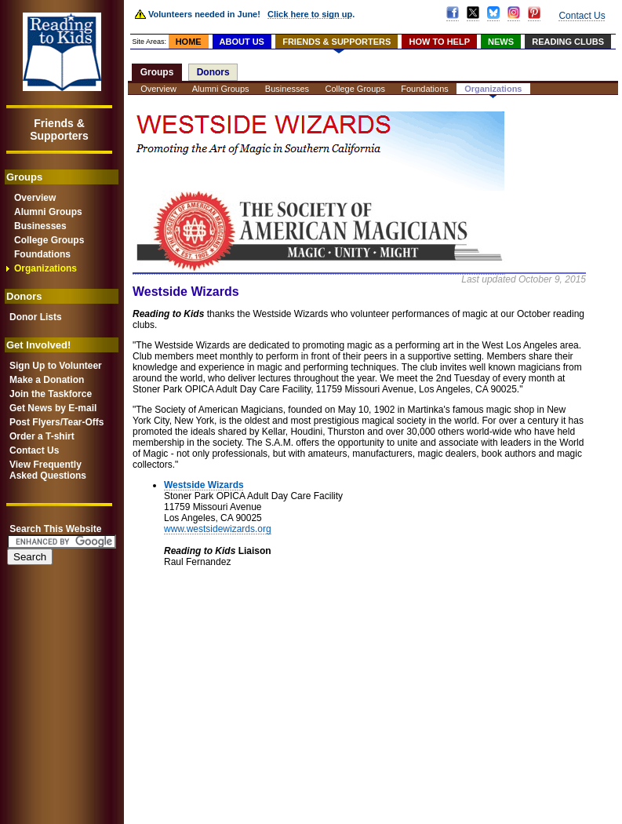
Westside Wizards (204, 484)
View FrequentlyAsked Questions (47, 470)
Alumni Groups (48, 211)
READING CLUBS (568, 41)
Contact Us (34, 450)
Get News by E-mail (52, 408)
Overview (35, 197)
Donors (213, 72)
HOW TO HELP (439, 41)
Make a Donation (46, 379)
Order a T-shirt (42, 436)
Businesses (40, 226)
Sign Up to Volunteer (55, 365)
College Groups (49, 240)
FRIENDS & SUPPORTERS (336, 41)
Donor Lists (35, 317)
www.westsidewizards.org (217, 528)
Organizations (45, 268)
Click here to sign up (309, 14)
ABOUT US (242, 41)
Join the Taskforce (50, 393)
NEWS (501, 41)
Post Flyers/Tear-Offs (56, 422)
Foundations (42, 254)
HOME (189, 41)
